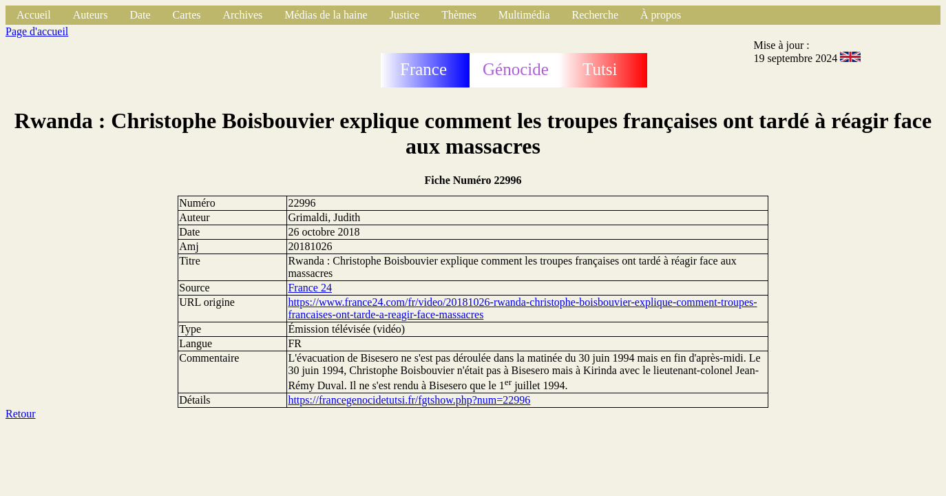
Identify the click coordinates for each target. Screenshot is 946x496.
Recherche (595, 15)
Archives (242, 15)
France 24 (310, 287)
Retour (21, 414)
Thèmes (458, 15)
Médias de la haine (325, 15)
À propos (660, 15)
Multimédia (524, 15)
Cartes (187, 15)
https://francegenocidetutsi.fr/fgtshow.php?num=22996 (409, 400)
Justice (405, 15)
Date (139, 15)
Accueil (34, 15)
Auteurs (90, 15)
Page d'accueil (37, 31)
